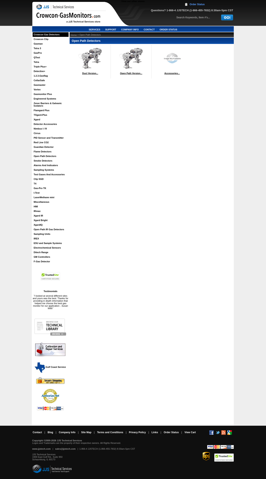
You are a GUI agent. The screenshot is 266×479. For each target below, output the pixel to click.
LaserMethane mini (44, 197)
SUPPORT (110, 29)
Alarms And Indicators (46, 165)
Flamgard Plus (41, 110)
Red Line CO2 (41, 142)
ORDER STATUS (168, 29)
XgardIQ (38, 225)
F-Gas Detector (42, 261)
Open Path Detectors (45, 156)
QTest (37, 57)
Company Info (67, 432)
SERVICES (94, 29)
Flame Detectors (43, 151)
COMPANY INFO (130, 29)
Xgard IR (38, 215)
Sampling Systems (44, 170)
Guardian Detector (44, 147)
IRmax (37, 211)
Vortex (37, 89)
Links (154, 432)
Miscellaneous (41, 202)
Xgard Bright (41, 220)
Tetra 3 (37, 48)
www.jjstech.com (41, 449)
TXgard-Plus (40, 115)
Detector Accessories (45, 124)
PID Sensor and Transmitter (49, 138)
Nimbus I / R (40, 128)
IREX (36, 238)
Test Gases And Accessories (49, 174)
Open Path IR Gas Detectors (49, 229)
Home (74, 35)
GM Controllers (42, 257)
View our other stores (133, 1)
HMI (36, 206)
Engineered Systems (45, 98)
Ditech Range (41, 252)
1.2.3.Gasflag (41, 76)
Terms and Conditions (110, 432)
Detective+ (39, 71)
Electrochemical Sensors (47, 247)
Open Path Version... (131, 73)
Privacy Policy (137, 432)
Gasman (38, 43)
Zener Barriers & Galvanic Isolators (48, 104)
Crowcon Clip (41, 39)
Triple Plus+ (40, 66)
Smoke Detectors (43, 160)
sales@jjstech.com (65, 449)
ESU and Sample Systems (48, 243)
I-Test (37, 193)
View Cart (190, 432)
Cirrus (37, 133)
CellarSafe (39, 80)
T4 (35, 183)
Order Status (197, 4)
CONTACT (149, 29)
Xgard (37, 119)
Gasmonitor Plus (43, 94)
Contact (37, 432)
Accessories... (172, 73)
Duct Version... (90, 73)
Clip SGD (39, 179)
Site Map (86, 432)
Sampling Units (42, 234)
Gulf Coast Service (50, 367)
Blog (50, 432)
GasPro (38, 53)
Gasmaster (40, 85)
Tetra (36, 62)
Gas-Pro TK (40, 188)
